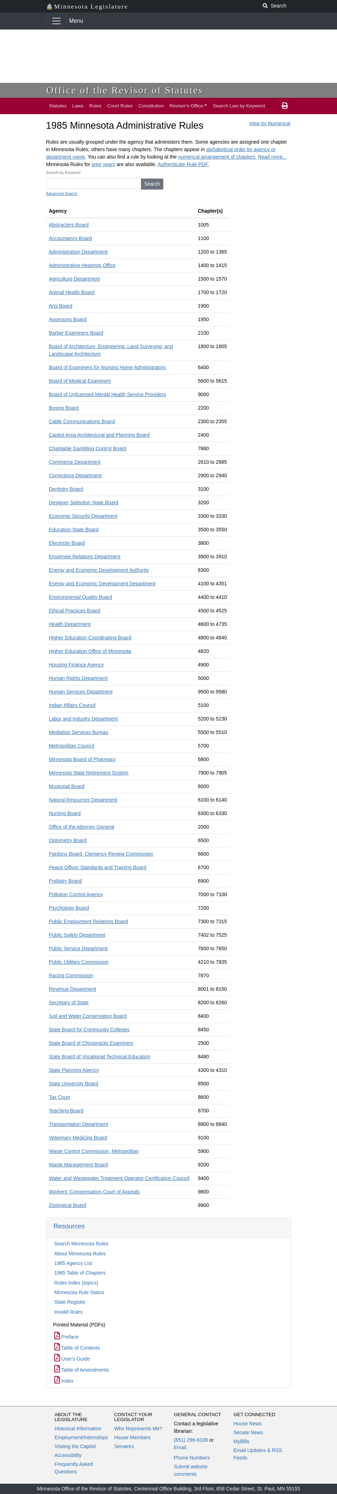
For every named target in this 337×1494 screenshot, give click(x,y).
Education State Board (74, 529)
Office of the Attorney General (81, 827)
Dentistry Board (66, 489)
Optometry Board (68, 840)
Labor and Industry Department (83, 719)
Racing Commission (71, 975)
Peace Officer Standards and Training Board (97, 867)
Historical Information (78, 1428)
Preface (66, 1337)
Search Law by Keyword (239, 105)
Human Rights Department (78, 678)
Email (180, 1447)
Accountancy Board (70, 238)
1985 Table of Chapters (80, 1273)
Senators (124, 1446)
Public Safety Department (77, 935)
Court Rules (120, 105)
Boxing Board (64, 408)
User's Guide (72, 1359)
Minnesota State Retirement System (89, 773)
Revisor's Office (186, 105)
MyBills (241, 1441)
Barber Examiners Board (76, 333)
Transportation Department (78, 1124)
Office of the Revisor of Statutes (125, 90)
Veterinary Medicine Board (78, 1138)
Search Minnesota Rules (81, 1243)
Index (64, 1381)
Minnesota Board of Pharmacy (82, 759)
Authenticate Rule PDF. (183, 164)
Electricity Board (67, 543)
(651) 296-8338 (191, 1440)
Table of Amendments (81, 1370)
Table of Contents (77, 1348)
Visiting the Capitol (75, 1446)
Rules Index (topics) (76, 1283)
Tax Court (59, 1097)
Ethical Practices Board (74, 610)
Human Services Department (81, 692)
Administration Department (78, 252)
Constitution (151, 105)
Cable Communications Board (82, 421)
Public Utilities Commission (79, 962)
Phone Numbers (192, 1458)
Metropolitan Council (71, 746)
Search (152, 184)
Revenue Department (72, 989)
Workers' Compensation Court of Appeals (94, 1192)
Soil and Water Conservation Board (88, 1016)
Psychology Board (69, 908)
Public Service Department (78, 948)
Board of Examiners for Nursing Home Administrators (107, 367)
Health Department (70, 624)
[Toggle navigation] (56, 21)
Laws (77, 105)
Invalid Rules (68, 1312)
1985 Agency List (73, 1263)
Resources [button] (69, 1226)
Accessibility (68, 1455)
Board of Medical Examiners (80, 381)
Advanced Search (61, 193)
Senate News (248, 1432)
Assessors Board (68, 319)
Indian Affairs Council (72, 705)
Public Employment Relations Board (88, 921)
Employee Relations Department (85, 556)
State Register (70, 1302)
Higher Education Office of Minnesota (90, 651)
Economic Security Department (83, 516)
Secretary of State (69, 1002)
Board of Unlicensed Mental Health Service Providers (107, 394)
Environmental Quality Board (80, 597)
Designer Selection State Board (83, 502)
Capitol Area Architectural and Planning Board (99, 435)
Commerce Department (75, 462)
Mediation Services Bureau (78, 732)
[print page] (285, 106)
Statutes (58, 105)
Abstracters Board (69, 225)
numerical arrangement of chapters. (217, 157)
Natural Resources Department (83, 800)
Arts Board (60, 306)
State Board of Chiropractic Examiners (91, 1043)
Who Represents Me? (138, 1428)
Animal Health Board (71, 292)
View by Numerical (269, 123)
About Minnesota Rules (80, 1253)
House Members (132, 1437)
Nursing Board (65, 813)
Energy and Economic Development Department (102, 583)
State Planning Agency (74, 1070)
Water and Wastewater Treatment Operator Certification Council (119, 1178)
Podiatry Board (65, 881)
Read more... (272, 157)
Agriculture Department (74, 279)
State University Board (73, 1083)
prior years (103, 164)
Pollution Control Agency (76, 894)
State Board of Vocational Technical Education (100, 1056)
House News (248, 1423)
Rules (95, 105)
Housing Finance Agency (76, 665)
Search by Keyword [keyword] (63, 172)
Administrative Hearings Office (82, 265)
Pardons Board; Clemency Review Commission (101, 854)
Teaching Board (66, 1110)
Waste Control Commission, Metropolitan (94, 1151)
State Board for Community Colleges (89, 1029)
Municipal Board (67, 786)
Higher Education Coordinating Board (90, 637)
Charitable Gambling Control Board (87, 448)
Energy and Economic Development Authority (99, 570)
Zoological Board (67, 1205)
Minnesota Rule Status (79, 1292)
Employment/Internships (81, 1437)
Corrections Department (75, 475)
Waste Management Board (78, 1165)
